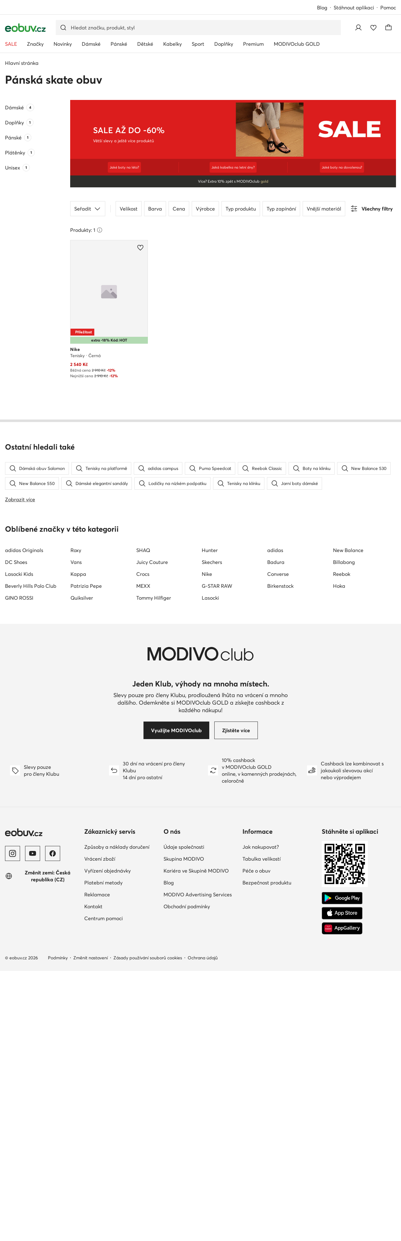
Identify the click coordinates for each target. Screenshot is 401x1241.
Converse (278, 844)
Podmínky (58, 1228)
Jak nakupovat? (260, 1117)
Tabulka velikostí (261, 1129)
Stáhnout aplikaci (354, 7)
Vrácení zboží (99, 1129)
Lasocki (210, 868)
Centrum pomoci (103, 1188)
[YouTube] (32, 1123)
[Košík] (388, 27)
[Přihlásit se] (358, 27)
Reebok (341, 844)
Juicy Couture (152, 832)
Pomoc (388, 7)
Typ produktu (241, 207)
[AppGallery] (342, 1198)
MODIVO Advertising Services (198, 1164)
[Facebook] (52, 1123)
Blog (322, 7)
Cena (179, 207)
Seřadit (87, 207)
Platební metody (103, 1153)
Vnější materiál (324, 207)
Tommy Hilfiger (153, 868)
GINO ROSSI (19, 868)
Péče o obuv (256, 1141)
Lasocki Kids (19, 844)
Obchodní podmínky (187, 1176)
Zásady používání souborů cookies (147, 1228)
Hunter (210, 820)
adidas (275, 820)
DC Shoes (16, 832)
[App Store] (342, 1183)
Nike (207, 844)
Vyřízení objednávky (107, 1141)
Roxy (75, 820)
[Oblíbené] (373, 27)
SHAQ (143, 820)
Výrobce (205, 207)
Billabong (344, 832)
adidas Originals (24, 820)
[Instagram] (12, 1123)
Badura (275, 832)
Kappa (78, 844)
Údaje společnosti (184, 1117)
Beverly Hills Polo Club (30, 856)
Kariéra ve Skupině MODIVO (196, 1141)
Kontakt (93, 1176)
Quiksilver (81, 868)
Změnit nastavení (90, 1228)
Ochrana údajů (203, 1228)
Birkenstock (280, 856)
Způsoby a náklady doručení (116, 1117)
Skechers (212, 832)
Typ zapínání (281, 207)
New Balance (348, 820)
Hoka (339, 856)
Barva (155, 207)
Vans (76, 832)
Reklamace (97, 1164)
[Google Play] (342, 1168)
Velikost (129, 207)
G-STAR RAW (217, 856)
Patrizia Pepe (86, 856)
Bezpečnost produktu (266, 1153)
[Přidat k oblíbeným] (140, 245)
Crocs (142, 844)
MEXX (143, 856)
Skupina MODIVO (184, 1129)
